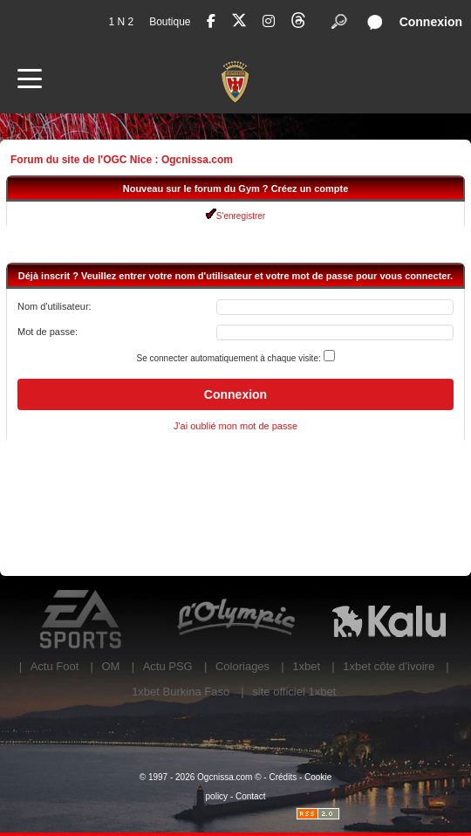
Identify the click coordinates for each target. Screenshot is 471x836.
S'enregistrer (235, 216)
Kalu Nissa (389, 619)
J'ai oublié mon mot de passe (235, 426)
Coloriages (242, 666)
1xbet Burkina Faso (180, 691)
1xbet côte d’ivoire (388, 666)
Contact (250, 796)
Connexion (430, 22)
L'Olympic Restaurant (235, 619)
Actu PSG (168, 666)
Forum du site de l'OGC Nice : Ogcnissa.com (121, 160)
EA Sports (82, 619)
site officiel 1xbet (294, 691)
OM (110, 666)
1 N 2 (120, 22)
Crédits (283, 777)
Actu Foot (55, 666)
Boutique (169, 22)
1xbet (306, 666)
